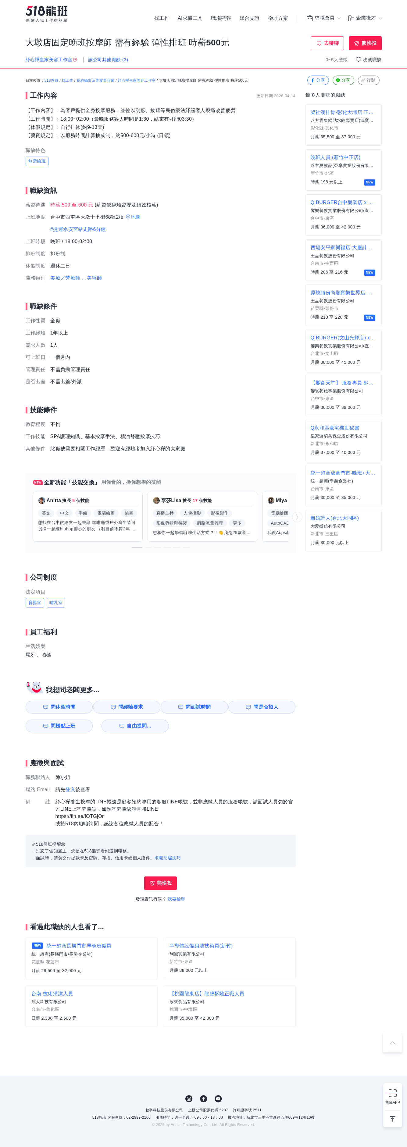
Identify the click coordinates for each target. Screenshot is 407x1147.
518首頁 (52, 81)
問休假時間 (60, 707)
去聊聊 (331, 43)
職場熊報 (221, 18)
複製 (368, 80)
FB (203, 1099)
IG (189, 1099)
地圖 (136, 217)
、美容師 (92, 278)
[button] (136, 547)
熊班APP (392, 1102)
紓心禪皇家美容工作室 (136, 81)
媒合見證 (250, 18)
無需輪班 (37, 161)
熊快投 (369, 43)
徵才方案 (278, 18)
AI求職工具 (190, 18)
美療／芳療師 (65, 278)
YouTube (218, 1099)
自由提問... (131, 725)
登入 (70, 789)
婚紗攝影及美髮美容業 (95, 81)
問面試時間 (199, 707)
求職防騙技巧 (168, 857)
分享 (317, 80)
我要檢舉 (176, 899)
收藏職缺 (372, 59)
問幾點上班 (60, 725)
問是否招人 (268, 707)
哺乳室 (55, 602)
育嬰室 (34, 602)
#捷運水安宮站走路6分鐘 (78, 229)
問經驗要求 (129, 707)
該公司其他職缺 (108, 59)
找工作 (161, 18)
